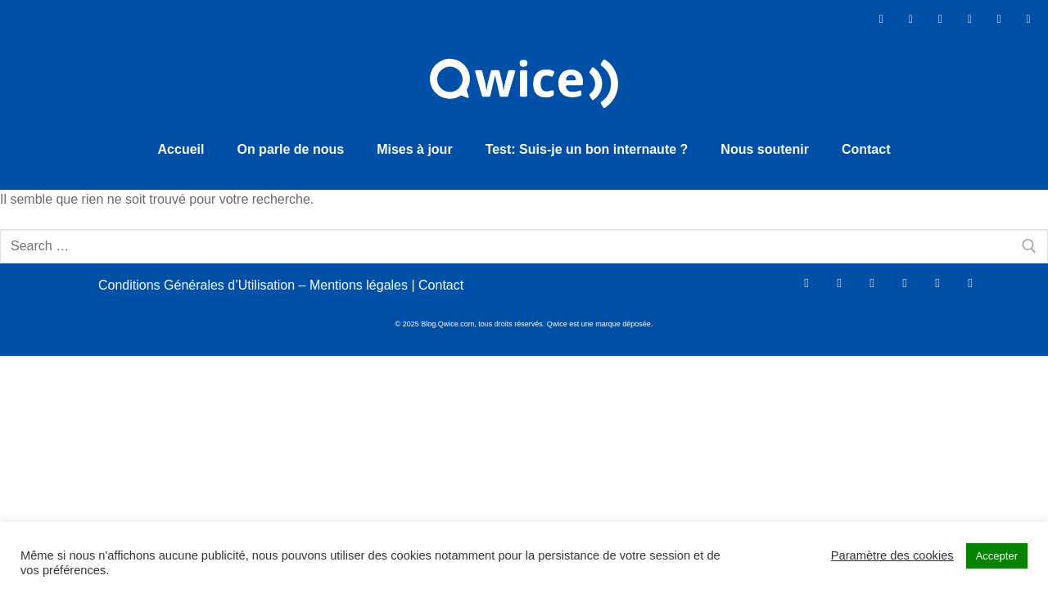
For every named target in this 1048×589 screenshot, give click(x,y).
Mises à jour (414, 145)
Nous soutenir (764, 145)
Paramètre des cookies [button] (892, 555)
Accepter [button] (997, 556)
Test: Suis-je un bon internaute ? (587, 145)
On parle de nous (290, 145)
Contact (866, 145)
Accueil (181, 145)
